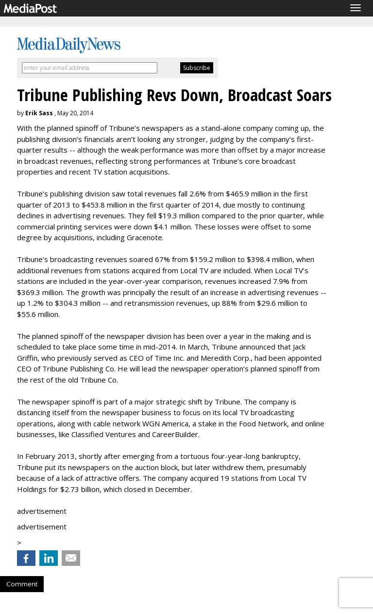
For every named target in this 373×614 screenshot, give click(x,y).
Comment (21, 583)
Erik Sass (39, 113)
